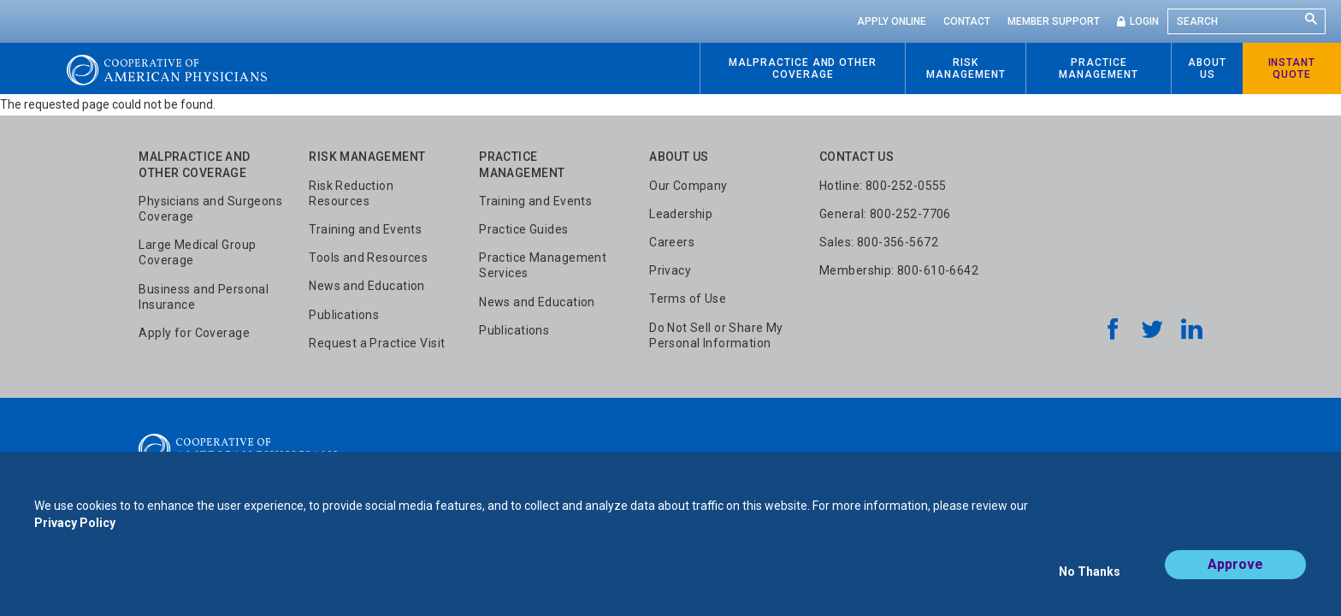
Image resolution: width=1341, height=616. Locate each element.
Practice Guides (523, 229)
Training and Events (365, 229)
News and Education (367, 286)
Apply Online (891, 21)
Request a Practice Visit (377, 343)
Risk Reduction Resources (351, 193)
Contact (966, 21)
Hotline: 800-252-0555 (883, 185)
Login (1144, 21)
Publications (344, 315)
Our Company (688, 185)
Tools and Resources (368, 257)
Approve (1235, 579)
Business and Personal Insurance (204, 296)
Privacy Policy (74, 537)
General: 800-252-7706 (885, 214)
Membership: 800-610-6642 (898, 270)
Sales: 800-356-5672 (878, 242)
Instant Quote (1292, 68)
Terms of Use (687, 298)
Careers (671, 242)
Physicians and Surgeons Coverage (210, 208)
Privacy (670, 270)
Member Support (1053, 21)
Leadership (680, 214)
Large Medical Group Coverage (197, 252)
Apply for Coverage (194, 333)
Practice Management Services (542, 265)
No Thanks (1089, 579)
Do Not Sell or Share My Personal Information (716, 335)
